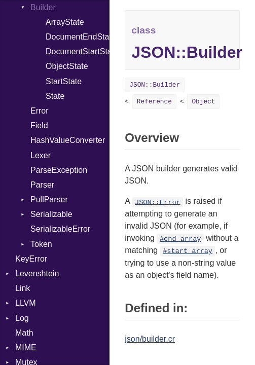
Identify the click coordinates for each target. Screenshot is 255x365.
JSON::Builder (154, 85)
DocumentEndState (78, 36)
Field (39, 125)
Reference (154, 101)
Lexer (40, 155)
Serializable (51, 214)
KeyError (31, 258)
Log (22, 318)
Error (39, 110)
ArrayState (65, 22)
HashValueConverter (67, 140)
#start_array (187, 251)
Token (41, 244)
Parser (42, 184)
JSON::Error (157, 202)
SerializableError (60, 229)
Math (24, 332)
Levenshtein (37, 273)
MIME (26, 347)
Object (203, 101)
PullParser (49, 199)
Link (22, 288)
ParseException (58, 170)
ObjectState (67, 66)
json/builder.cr (150, 339)
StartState (64, 81)
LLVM (25, 303)
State (55, 96)
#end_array (180, 239)
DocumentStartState (78, 51)
